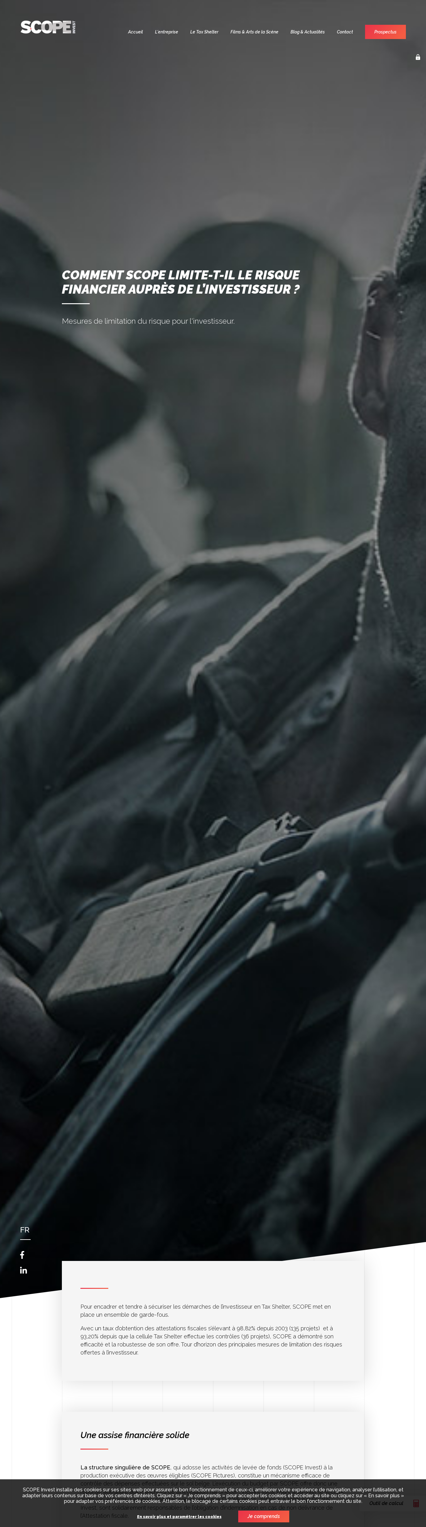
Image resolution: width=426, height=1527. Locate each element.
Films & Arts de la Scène (254, 31)
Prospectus (385, 31)
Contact (345, 31)
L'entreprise (166, 31)
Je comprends (263, 1516)
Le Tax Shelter (204, 31)
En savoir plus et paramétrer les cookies (179, 1517)
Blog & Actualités (307, 31)
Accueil (135, 31)
